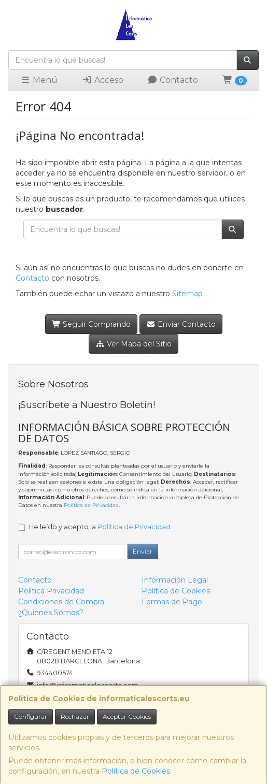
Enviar (142, 551)
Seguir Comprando (91, 324)
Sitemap (187, 293)
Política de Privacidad (91, 505)
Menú (39, 80)
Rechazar (75, 716)
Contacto (172, 80)
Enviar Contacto (181, 324)
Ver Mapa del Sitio (133, 344)
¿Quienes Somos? (50, 612)
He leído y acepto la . (100, 527)
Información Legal (175, 580)
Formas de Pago (172, 601)
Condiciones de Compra (61, 601)
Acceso (102, 80)
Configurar (30, 716)
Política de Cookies (136, 771)
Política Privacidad (51, 591)
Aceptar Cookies (127, 716)
